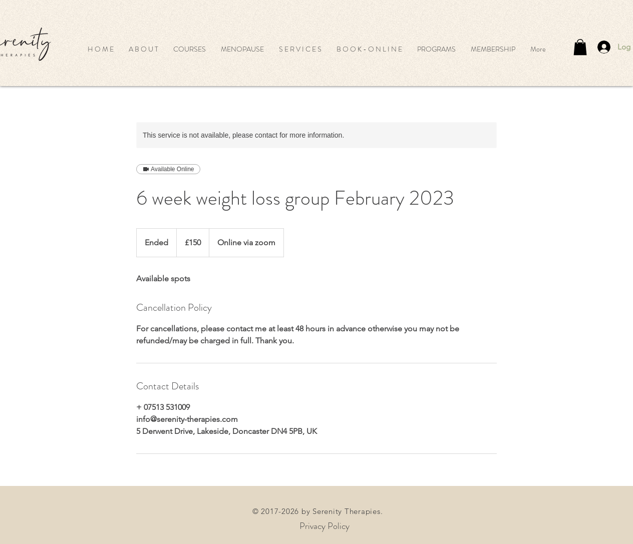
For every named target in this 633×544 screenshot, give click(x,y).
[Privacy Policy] (324, 526)
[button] (189, 49)
